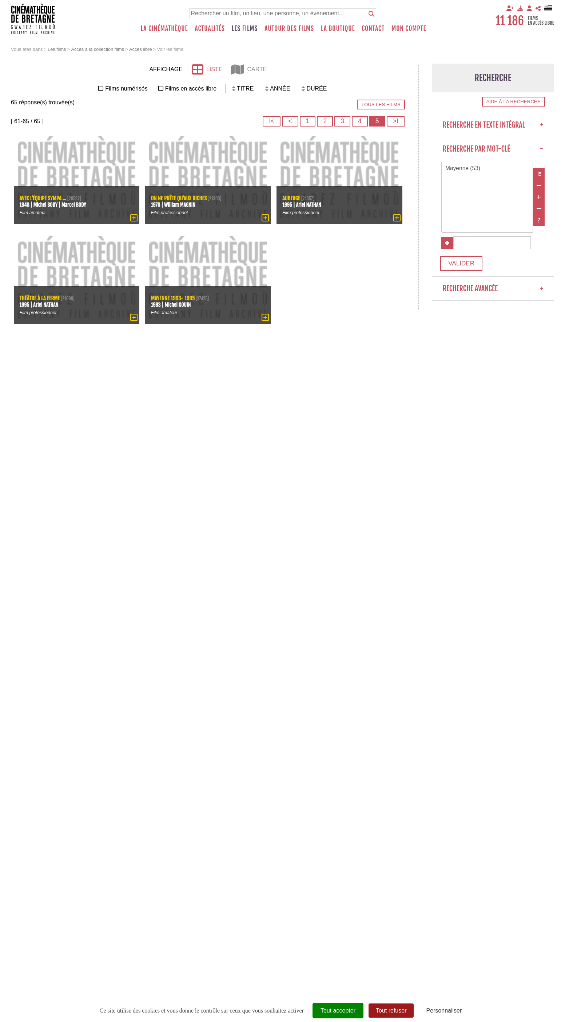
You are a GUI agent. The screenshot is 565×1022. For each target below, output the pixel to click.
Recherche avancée (493, 291)
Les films (245, 28)
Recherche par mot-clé (493, 148)
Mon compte (408, 28)
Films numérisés (126, 88)
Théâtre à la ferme (40, 297)
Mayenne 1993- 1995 (173, 297)
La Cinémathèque (164, 28)
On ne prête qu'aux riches (179, 197)
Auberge (291, 197)
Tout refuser (391, 1010)
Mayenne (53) (487, 168)
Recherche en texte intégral (493, 124)
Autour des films (289, 28)
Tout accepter (338, 1010)
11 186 (510, 20)
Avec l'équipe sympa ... (44, 197)
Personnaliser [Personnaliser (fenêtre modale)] (444, 1010)
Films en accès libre (190, 88)
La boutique (338, 28)
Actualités (210, 28)
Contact (373, 28)
